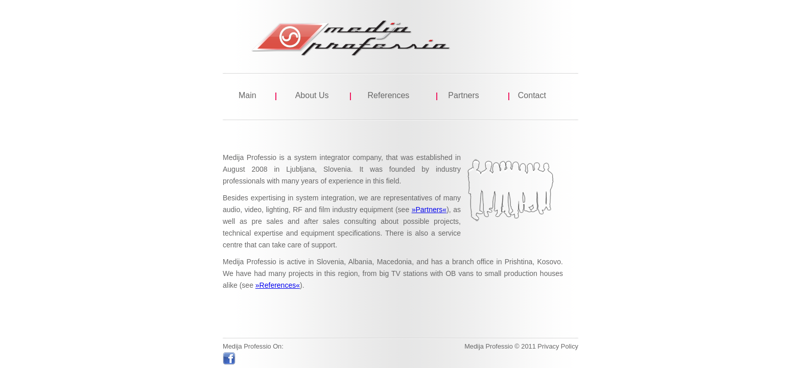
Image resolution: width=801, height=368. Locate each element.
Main (247, 95)
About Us (312, 95)
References (389, 95)
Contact (532, 95)
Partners (463, 95)
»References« (277, 285)
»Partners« (429, 209)
